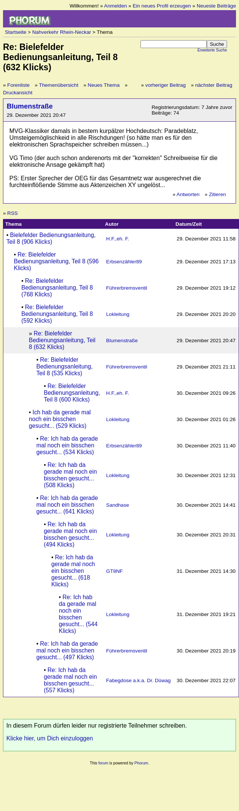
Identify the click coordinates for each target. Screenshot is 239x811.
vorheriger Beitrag (165, 85)
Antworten (187, 194)
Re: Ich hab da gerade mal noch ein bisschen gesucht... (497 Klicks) (67, 650)
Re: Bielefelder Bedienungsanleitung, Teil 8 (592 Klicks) (57, 314)
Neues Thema (104, 85)
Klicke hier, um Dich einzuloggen (49, 738)
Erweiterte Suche (212, 50)
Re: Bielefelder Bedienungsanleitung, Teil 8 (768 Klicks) (57, 288)
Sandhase (117, 505)
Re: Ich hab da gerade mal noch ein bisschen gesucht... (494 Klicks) (70, 534)
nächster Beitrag (213, 85)
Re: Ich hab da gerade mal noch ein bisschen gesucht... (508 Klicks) (70, 475)
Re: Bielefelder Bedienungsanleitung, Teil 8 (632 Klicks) (62, 340)
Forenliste (18, 85)
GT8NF (114, 571)
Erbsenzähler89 (124, 261)
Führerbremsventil (126, 288)
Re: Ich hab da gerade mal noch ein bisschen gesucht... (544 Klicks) (78, 614)
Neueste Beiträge (216, 6)
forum (103, 763)
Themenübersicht (58, 85)
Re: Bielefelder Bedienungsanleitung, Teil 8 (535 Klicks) (64, 366)
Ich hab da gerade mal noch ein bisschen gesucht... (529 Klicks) (60, 419)
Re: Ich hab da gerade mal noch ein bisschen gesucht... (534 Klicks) (67, 445)
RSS (12, 213)
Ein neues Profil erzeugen (162, 6)
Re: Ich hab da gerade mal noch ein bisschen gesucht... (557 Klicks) (70, 680)
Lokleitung (117, 314)
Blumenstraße (30, 106)
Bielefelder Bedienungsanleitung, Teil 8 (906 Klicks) (51, 238)
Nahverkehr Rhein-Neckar (61, 32)
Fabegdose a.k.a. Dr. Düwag (138, 680)
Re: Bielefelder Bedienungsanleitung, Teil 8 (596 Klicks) (56, 261)
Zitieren (217, 194)
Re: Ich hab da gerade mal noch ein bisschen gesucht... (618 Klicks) (73, 570)
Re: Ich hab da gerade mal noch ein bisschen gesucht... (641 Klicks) (67, 505)
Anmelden (115, 6)
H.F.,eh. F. (117, 239)
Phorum (141, 763)
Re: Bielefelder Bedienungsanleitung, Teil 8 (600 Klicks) (72, 393)
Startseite (15, 32)
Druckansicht (18, 92)
